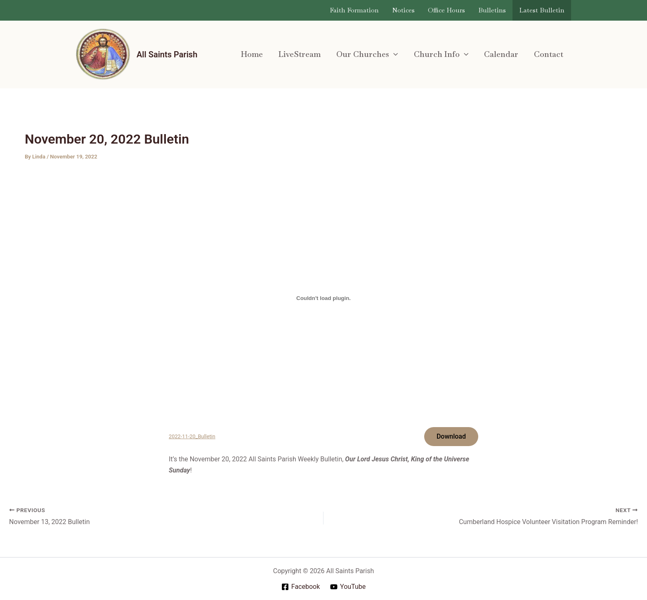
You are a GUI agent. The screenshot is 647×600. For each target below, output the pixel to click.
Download (451, 436)
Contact (548, 54)
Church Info (441, 54)
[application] (393, 54)
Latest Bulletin (541, 10)
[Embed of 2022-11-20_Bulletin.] (323, 298)
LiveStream (300, 54)
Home (252, 54)
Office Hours (446, 10)
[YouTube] (348, 587)
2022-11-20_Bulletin (192, 436)
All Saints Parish (167, 54)
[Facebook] (300, 587)
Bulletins (492, 10)
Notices (403, 10)
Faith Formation (354, 10)
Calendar (501, 54)
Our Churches (367, 54)
